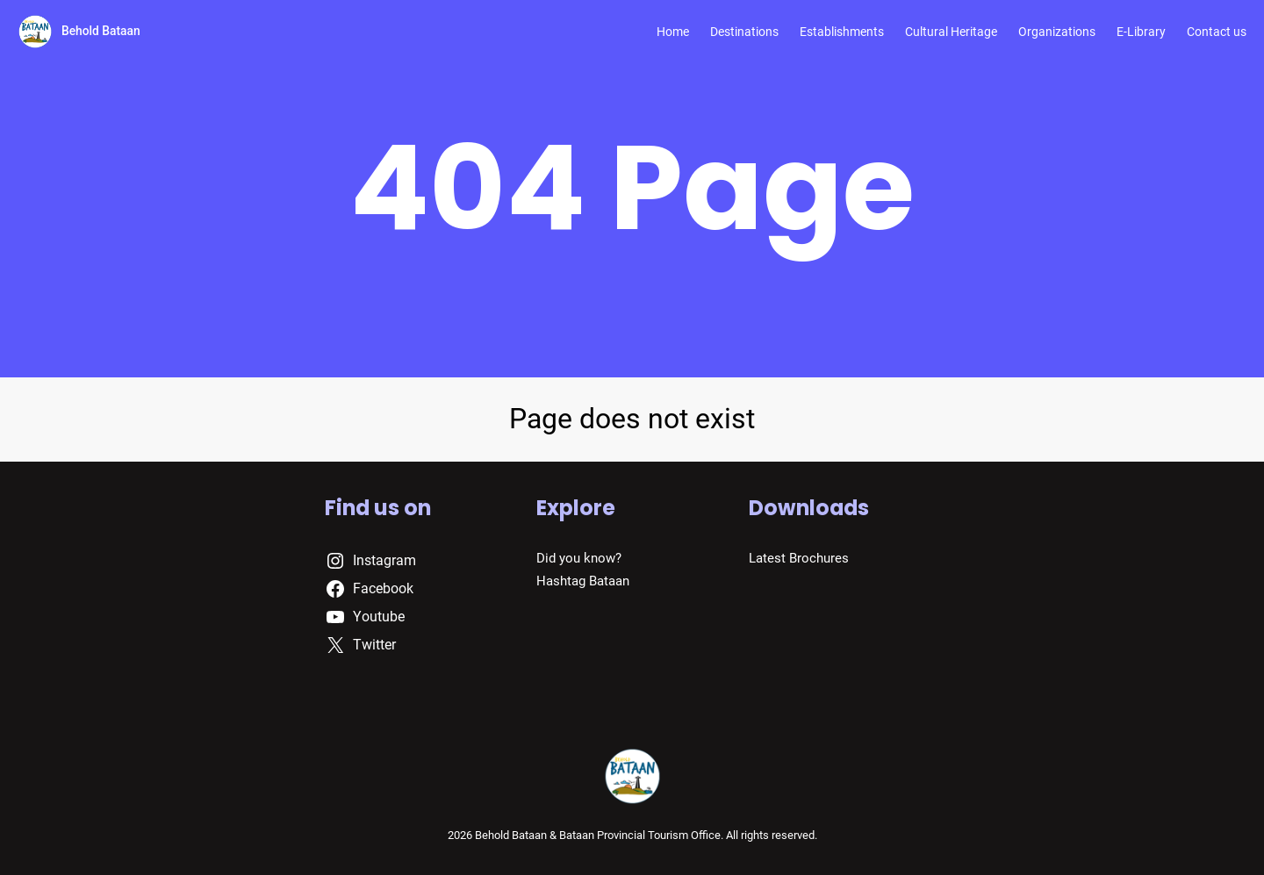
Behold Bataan (100, 31)
